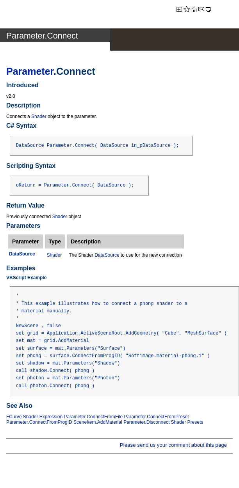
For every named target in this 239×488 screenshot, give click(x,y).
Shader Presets (187, 422)
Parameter (30, 71)
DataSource (107, 255)
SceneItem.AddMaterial (97, 422)
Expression (50, 416)
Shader (38, 116)
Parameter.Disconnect (146, 422)
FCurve (13, 416)
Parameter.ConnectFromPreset (156, 416)
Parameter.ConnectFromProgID (39, 422)
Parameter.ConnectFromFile (93, 416)
